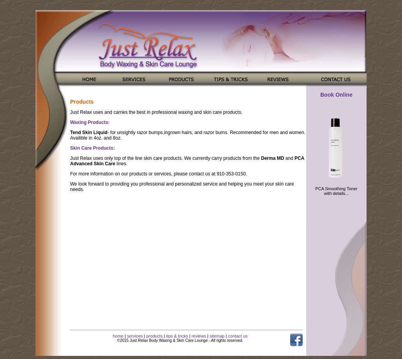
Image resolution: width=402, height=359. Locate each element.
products (154, 336)
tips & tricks (177, 336)
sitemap (217, 336)
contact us (237, 336)
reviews (199, 336)
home (118, 336)
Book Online (336, 95)
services (135, 336)
